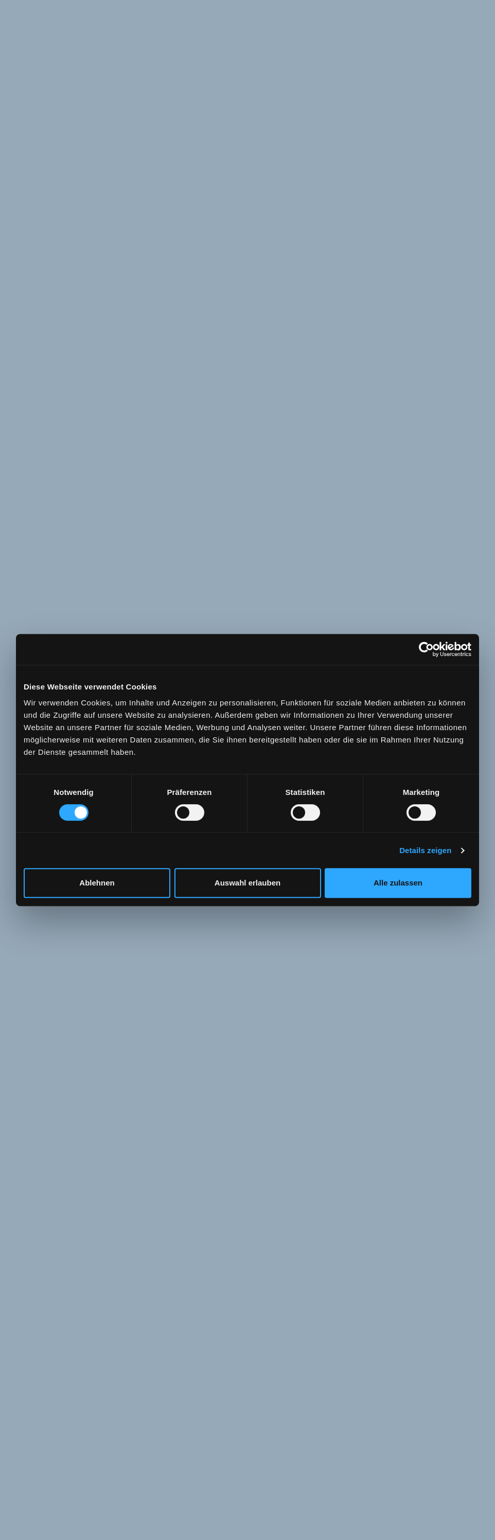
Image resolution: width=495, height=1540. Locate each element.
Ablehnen (96, 882)
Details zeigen (425, 850)
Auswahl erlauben (247, 882)
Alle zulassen (398, 882)
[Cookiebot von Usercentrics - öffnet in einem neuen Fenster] (426, 649)
